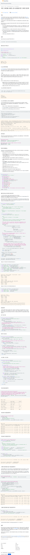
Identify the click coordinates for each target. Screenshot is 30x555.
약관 (1, 552)
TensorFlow (2, 6)
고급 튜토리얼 (16, 528)
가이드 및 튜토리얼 (16, 6)
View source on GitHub (13, 12)
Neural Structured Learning (6, 3)
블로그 (2, 544)
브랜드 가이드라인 (18, 548)
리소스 (5, 6)
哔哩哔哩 (2, 548)
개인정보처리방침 (5, 552)
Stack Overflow (17, 547)
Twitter (2, 547)
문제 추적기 (17, 544)
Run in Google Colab (4, 12)
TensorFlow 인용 (18, 549)
